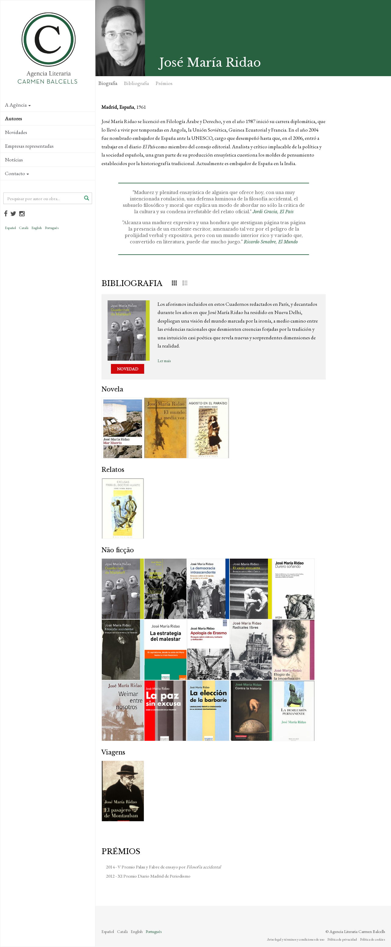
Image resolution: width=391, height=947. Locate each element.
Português (52, 227)
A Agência (18, 104)
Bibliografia (136, 83)
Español (10, 227)
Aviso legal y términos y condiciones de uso (295, 939)
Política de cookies (372, 939)
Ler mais (164, 360)
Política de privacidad (342, 939)
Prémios (164, 83)
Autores (13, 118)
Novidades (16, 132)
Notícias (14, 159)
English (36, 227)
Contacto (17, 173)
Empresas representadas (29, 146)
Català (23, 227)
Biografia (107, 83)
